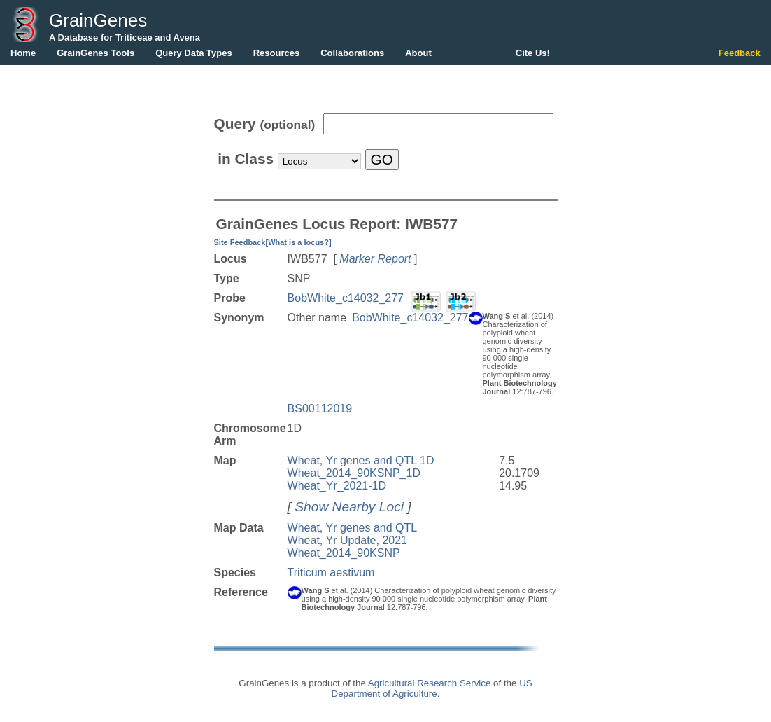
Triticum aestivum (331, 572)
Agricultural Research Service (429, 683)
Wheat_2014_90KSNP (344, 553)
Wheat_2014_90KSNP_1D (354, 473)
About (418, 53)
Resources (276, 53)
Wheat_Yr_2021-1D (337, 486)
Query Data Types (193, 53)
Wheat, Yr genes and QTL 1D (361, 460)
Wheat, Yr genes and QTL (353, 528)
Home (23, 53)
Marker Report (375, 259)
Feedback (740, 53)
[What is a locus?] (298, 242)
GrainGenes (98, 20)
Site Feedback (240, 242)
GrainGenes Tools (95, 53)
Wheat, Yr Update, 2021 (347, 540)
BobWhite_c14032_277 (346, 298)
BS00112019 (320, 409)
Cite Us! (533, 53)
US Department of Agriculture (432, 688)
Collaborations (352, 53)
